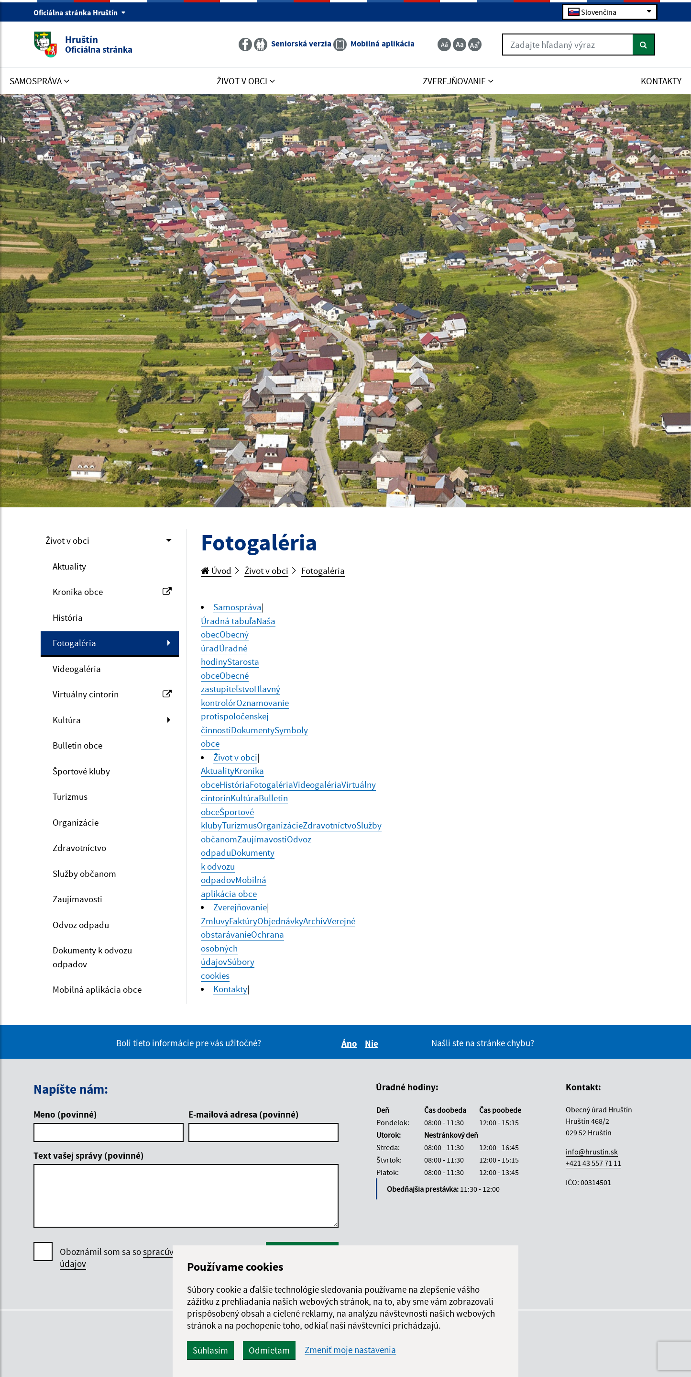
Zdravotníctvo (79, 847)
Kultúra (67, 720)
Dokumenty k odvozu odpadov (92, 957)
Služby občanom (84, 873)
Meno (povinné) (65, 1114)
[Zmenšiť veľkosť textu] (444, 44)
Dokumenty (252, 730)
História (68, 617)
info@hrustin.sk (592, 1151)
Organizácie (76, 822)
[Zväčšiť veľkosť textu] (475, 44)
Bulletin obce (77, 745)
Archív (315, 921)
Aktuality (69, 566)
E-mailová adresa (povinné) (243, 1114)
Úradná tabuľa (228, 621)
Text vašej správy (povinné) (88, 1155)
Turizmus (70, 796)
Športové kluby (81, 771)
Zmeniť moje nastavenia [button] (350, 1350)
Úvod (216, 570)
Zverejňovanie (240, 907)
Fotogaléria (74, 643)
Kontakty (230, 989)
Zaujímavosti (77, 899)
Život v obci (67, 540)
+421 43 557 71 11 (593, 1163)
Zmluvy (215, 921)
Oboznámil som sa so (146, 1258)
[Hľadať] (644, 45)
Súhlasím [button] (210, 1350)
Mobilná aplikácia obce (97, 989)
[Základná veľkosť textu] (459, 44)
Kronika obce (112, 591)
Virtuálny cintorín (112, 694)
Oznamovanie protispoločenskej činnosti (245, 716)
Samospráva (237, 607)
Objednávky (280, 921)
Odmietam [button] (269, 1350)
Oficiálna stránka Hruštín (79, 12)
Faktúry (243, 921)
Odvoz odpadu (81, 924)
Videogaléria (77, 668)
